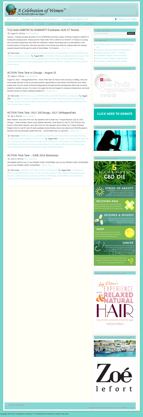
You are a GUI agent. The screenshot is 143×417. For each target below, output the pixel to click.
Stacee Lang (79, 144)
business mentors (21, 141)
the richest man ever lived (31, 147)
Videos (27, 56)
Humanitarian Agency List (75, 19)
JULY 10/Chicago (61, 141)
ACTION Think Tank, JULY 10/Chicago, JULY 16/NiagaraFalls (41, 112)
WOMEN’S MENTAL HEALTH (57, 24)
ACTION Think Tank (57, 99)
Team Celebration (32, 33)
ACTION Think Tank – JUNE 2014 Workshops (32, 155)
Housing (18, 62)
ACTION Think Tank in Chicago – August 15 (31, 72)
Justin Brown (12, 144)
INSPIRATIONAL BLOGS (65, 53)
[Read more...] (66, 48)
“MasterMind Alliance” (56, 147)
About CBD (88, 23)
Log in (132, 407)
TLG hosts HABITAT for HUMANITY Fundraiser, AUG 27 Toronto (43, 30)
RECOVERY (76, 23)
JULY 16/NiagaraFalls (76, 141)
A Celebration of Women (53, 56)
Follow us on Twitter (127, 19)
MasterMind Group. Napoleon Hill (51, 144)
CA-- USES (24, 53)
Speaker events (50, 62)
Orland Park (68, 102)
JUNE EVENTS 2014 (65, 176)
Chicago (10, 102)
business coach (55, 173)
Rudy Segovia (12, 104)
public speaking (21, 179)
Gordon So (59, 59)
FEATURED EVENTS (47, 53)
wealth (44, 147)
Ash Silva (19, 59)
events (39, 102)
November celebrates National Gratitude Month (113, 50)
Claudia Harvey (67, 173)
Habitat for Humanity (75, 59)
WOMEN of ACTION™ (14, 23)
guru (65, 59)
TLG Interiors (76, 62)
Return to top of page (16, 405)
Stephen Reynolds (14, 147)
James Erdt (33, 176)
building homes (42, 59)
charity (51, 59)
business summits (35, 141)
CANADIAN (33, 53)
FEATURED (29, 24)
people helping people (35, 62)
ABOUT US (12, 19)
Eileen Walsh (31, 102)
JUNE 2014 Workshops (47, 176)
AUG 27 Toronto (30, 59)
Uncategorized (18, 56)
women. (16, 64)
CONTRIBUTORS (42, 96)
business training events (75, 99)
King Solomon (33, 144)
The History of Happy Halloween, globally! (111, 61)
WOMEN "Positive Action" (34, 139)
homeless (10, 62)
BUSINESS (40, 136)
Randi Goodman (80, 102)
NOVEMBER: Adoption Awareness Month (111, 56)
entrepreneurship (22, 176)
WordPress (124, 407)
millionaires (69, 144)
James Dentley (57, 102)
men (24, 62)
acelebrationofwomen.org (72, 56)
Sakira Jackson (24, 104)
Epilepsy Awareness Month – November (111, 53)
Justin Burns (22, 144)
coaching (77, 173)
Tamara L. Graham (64, 62)
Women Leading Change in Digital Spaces (111, 58)
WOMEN (41, 24)
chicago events (20, 102)
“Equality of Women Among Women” (40, 19)
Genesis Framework (111, 407)
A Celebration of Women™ (71, 10)
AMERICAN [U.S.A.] (27, 96)
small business (46, 179)
